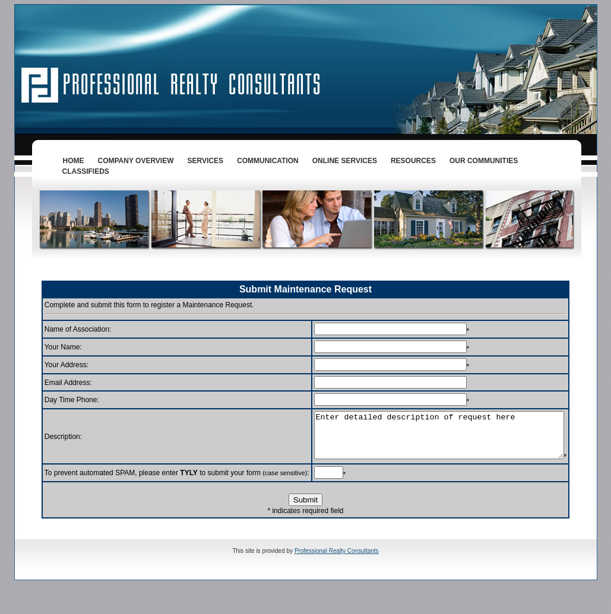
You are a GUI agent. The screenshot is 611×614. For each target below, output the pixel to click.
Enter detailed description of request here (435, 439)
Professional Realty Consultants (337, 573)
